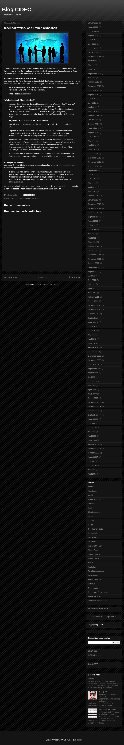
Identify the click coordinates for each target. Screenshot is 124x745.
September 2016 (95, 73)
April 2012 (92, 238)
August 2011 (93, 272)
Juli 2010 (91, 326)
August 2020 (93, 35)
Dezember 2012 (94, 204)
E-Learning (92, 516)
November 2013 (94, 162)
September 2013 (95, 170)
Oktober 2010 (93, 314)
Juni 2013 (92, 179)
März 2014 (92, 149)
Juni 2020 (92, 44)
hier (37, 87)
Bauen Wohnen (94, 499)
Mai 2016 (92, 78)
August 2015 (93, 95)
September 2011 (95, 267)
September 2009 (95, 368)
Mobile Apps (93, 550)
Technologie (93, 588)
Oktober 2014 (93, 124)
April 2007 (92, 474)
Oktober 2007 (93, 453)
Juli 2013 (91, 175)
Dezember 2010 (94, 305)
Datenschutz (97, 617)
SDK (34, 124)
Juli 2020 (91, 40)
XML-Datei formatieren (108, 709)
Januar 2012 (93, 250)
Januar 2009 (93, 398)
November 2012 (94, 208)
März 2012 (92, 242)
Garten (91, 521)
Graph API (25, 186)
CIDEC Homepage (95, 655)
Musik (90, 563)
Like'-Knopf (21, 104)
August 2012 (93, 221)
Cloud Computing (95, 512)
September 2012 (95, 217)
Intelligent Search (95, 546)
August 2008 (93, 419)
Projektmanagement (96, 571)
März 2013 (92, 191)
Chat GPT (93, 664)
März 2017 (92, 69)
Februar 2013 (93, 196)
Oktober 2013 (93, 166)
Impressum (111, 617)
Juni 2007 (92, 466)
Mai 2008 (92, 432)
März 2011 (92, 293)
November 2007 (94, 449)
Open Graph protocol (64, 140)
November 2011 (94, 259)
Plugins (62, 156)
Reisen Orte (93, 575)
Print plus (92, 567)
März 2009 (92, 394)
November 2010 (94, 309)
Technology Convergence (98, 592)
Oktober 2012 (93, 213)
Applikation (25, 120)
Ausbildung (92, 495)
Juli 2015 (91, 99)
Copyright (92, 625)
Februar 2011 (93, 297)
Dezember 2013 (94, 158)
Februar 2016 (93, 82)
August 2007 (93, 457)
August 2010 (93, 322)
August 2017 (93, 61)
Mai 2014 (92, 141)
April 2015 (92, 107)
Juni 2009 (92, 381)
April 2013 (92, 187)
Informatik (92, 542)
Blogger (78, 740)
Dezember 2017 (94, 57)
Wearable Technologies (97, 601)
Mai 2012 (92, 234)
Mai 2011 (92, 284)
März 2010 (92, 343)
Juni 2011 (92, 280)
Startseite (42, 277)
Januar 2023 (93, 23)
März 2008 (92, 440)
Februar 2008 (93, 444)
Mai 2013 (92, 183)
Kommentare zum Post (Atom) (47, 284)
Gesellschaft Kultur (26, 199)
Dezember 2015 (94, 86)
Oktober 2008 (93, 411)
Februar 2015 (93, 116)
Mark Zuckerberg (16, 182)
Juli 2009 (91, 377)
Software (38, 199)
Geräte (91, 525)
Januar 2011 (93, 301)
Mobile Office (93, 558)
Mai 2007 (92, 470)
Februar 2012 (93, 246)
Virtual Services (94, 596)
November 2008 (94, 407)
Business (14, 199)
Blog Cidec (92, 651)
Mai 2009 (92, 385)
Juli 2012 (91, 225)
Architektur (92, 491)
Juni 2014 (92, 137)
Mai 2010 (92, 335)
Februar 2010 (93, 347)
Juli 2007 (91, 461)
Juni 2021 (92, 31)
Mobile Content (94, 554)
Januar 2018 (93, 52)
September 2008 (95, 415)
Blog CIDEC (16, 9)
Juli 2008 (91, 423)
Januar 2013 (93, 200)
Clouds (91, 679)
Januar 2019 (93, 48)
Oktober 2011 (93, 263)
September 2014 (95, 128)
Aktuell (91, 487)
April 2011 (92, 288)
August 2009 (93, 373)
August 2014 (93, 132)
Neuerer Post (10, 277)
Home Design (93, 537)
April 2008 (92, 436)
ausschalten (26, 94)
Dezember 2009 (94, 356)
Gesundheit (92, 533)
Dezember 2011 (94, 255)
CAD (90, 508)
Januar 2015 (93, 120)
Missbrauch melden (98, 608)
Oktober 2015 (93, 90)
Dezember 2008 (94, 402)
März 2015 (92, 111)
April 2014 (92, 145)
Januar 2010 (93, 352)
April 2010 (92, 339)
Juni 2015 (92, 103)
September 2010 (95, 318)
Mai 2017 (92, 65)
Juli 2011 (91, 276)
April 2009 (92, 390)
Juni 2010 (92, 331)
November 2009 (94, 360)
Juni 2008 (92, 428)
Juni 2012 (92, 229)
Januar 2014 (93, 154)
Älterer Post (74, 277)
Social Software (94, 580)
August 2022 (93, 27)
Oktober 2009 (93, 364)
